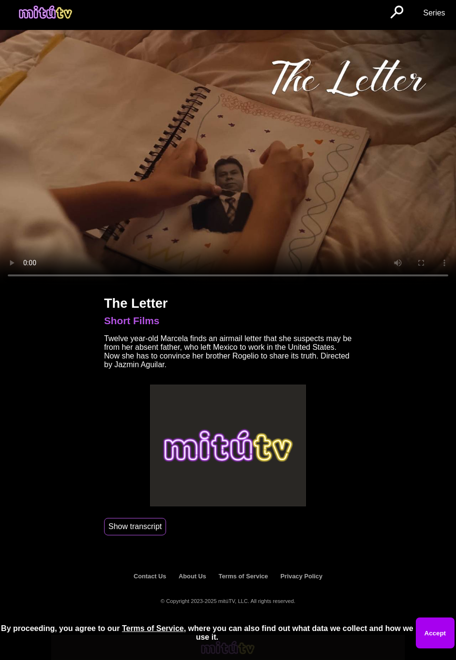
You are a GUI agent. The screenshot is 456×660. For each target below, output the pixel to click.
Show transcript (135, 526)
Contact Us (150, 576)
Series (434, 13)
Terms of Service (243, 576)
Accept (435, 633)
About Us (192, 576)
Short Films (131, 320)
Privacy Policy (301, 576)
